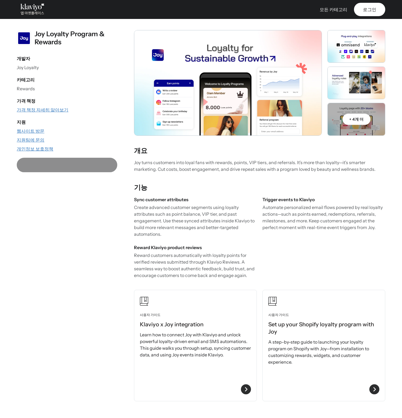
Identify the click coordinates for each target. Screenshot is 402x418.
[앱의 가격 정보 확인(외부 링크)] (42, 110)
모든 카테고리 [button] (333, 9)
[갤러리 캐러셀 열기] (228, 82)
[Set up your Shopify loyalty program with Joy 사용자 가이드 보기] (323, 345)
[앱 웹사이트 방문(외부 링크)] (30, 131)
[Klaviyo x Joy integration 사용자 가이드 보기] (195, 345)
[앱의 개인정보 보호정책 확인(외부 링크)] (35, 149)
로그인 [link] (369, 9)
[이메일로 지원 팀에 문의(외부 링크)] (30, 140)
